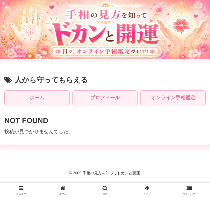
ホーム (37, 97)
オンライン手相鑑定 (173, 97)
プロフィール (105, 97)
